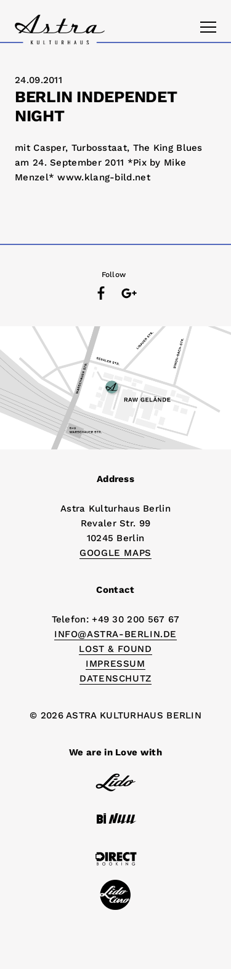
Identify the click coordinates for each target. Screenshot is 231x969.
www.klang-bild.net (103, 177)
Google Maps (115, 552)
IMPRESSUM (115, 663)
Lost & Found (115, 648)
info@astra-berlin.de (115, 634)
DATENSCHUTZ (115, 678)
